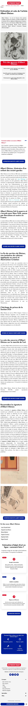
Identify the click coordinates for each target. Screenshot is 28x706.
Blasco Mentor (4, 532)
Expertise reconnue (8, 648)
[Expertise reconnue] (8, 646)
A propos (4, 679)
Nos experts (5, 683)
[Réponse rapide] (20, 639)
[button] (14, 141)
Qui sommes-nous (7, 681)
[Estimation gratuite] (8, 639)
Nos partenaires (6, 688)
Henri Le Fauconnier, (14, 199)
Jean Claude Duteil (5, 527)
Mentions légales (6, 690)
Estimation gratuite (8, 641)
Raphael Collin (4, 536)
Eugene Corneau (5, 534)
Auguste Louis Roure (6, 529)
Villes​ (3, 695)
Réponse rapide (19, 641)
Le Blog (4, 687)
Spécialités (4, 693)
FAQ (3, 685)
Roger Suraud (4, 539)
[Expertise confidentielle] (20, 646)
